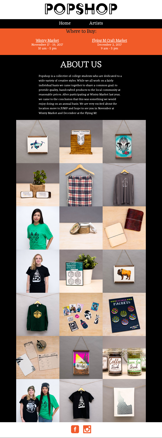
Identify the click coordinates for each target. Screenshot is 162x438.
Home (65, 23)
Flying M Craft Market (109, 40)
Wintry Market (47, 40)
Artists (96, 23)
